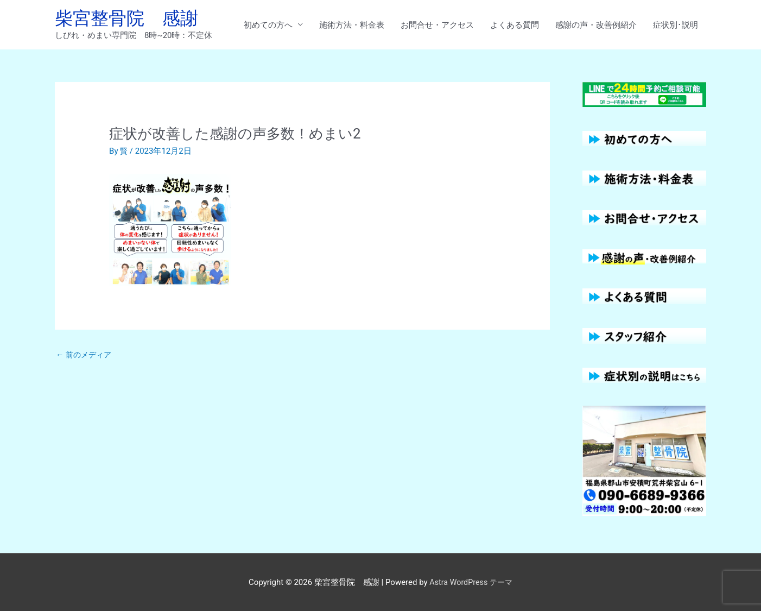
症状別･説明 (675, 25)
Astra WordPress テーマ (471, 581)
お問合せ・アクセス (437, 25)
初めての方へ (268, 25)
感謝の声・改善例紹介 (596, 25)
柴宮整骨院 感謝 (131, 19)
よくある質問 (514, 25)
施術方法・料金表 (351, 25)
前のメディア (85, 357)
